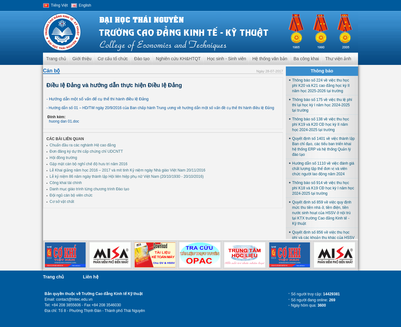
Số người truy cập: (315, 294)
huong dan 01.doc (64, 121)
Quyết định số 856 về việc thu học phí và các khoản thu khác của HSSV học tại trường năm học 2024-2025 (323, 237)
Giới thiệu (82, 58)
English (85, 5)
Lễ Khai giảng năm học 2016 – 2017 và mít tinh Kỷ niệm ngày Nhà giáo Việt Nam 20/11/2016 (127, 170)
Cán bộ (51, 70)
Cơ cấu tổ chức (113, 58)
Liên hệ (90, 276)
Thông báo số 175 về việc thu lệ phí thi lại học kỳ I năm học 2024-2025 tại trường (322, 105)
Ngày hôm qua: (308, 305)
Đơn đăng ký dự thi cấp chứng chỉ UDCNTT (86, 151)
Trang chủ (56, 58)
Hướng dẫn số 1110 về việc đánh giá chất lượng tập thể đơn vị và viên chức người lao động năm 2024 (323, 168)
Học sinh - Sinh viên (226, 58)
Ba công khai (306, 58)
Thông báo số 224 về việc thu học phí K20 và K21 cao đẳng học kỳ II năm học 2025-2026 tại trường (321, 85)
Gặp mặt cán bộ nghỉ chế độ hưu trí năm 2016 (88, 164)
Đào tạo (142, 58)
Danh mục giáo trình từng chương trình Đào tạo (89, 189)
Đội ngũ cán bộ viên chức (71, 195)
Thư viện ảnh (338, 58)
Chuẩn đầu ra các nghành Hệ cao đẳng (83, 145)
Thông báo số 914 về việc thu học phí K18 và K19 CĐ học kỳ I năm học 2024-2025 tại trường (323, 188)
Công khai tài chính (66, 183)
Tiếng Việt (59, 5)
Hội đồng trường (63, 158)
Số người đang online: (313, 300)
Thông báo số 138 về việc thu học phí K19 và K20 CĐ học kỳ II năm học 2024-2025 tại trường (320, 124)
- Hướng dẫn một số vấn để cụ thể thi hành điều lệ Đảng (97, 99)
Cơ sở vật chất (62, 201)
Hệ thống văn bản (269, 58)
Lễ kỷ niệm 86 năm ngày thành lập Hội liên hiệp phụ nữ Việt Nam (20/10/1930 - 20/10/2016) (127, 176)
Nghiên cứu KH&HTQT (178, 58)
